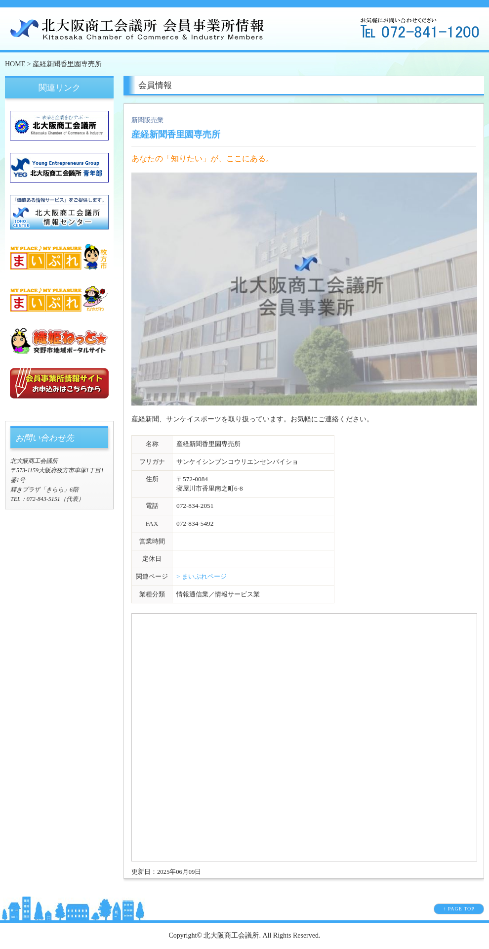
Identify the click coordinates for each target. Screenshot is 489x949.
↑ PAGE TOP (459, 908)
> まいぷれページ (201, 576)
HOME (15, 64)
